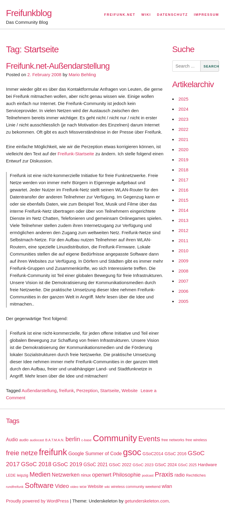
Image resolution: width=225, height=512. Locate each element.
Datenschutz (172, 14)
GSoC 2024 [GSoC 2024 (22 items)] (166, 464)
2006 (183, 291)
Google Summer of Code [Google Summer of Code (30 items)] (95, 453)
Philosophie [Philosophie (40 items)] (127, 475)
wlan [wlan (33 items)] (167, 486)
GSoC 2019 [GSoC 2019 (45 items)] (67, 464)
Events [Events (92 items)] (149, 439)
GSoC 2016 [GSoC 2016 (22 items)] (176, 453)
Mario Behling (82, 74)
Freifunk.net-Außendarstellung (58, 66)
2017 (183, 179)
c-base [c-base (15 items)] (86, 440)
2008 (183, 270)
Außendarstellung (39, 390)
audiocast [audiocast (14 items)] (37, 440)
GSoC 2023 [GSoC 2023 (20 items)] (143, 465)
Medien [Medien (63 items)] (40, 474)
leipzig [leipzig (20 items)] (22, 475)
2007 (183, 281)
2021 (183, 139)
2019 (183, 159)
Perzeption (87, 390)
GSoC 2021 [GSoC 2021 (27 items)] (95, 464)
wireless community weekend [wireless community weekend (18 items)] (135, 486)
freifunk (66, 390)
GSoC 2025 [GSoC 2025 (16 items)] (187, 465)
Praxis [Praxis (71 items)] (164, 474)
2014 (183, 210)
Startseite (109, 390)
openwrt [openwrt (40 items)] (101, 475)
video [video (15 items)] (74, 486)
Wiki (146, 14)
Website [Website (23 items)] (95, 486)
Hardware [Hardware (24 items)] (207, 464)
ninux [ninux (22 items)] (86, 475)
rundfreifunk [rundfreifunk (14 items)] (15, 486)
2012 (183, 230)
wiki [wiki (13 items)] (107, 486)
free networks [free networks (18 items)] (173, 440)
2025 (183, 98)
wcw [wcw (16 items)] (83, 487)
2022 (183, 129)
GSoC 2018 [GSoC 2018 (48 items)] (36, 464)
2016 (183, 189)
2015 (183, 200)
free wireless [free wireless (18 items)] (196, 440)
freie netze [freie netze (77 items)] (22, 453)
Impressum (206, 14)
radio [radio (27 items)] (179, 474)
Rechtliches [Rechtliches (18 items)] (196, 475)
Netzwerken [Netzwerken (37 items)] (66, 475)
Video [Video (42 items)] (62, 486)
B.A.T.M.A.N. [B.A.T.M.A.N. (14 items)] (54, 440)
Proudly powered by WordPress (37, 500)
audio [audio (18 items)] (23, 440)
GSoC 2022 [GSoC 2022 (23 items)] (120, 464)
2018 (183, 169)
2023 (183, 119)
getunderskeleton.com (147, 500)
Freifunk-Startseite (76, 153)
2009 (183, 260)
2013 (183, 220)
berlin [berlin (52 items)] (73, 439)
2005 (183, 301)
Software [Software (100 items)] (39, 485)
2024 (183, 109)
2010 (183, 250)
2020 (183, 149)
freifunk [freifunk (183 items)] (53, 452)
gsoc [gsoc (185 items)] (132, 452)
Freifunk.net (120, 14)
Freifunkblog (29, 13)
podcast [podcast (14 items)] (147, 475)
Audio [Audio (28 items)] (12, 439)
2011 (183, 240)
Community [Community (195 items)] (115, 438)
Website (130, 390)
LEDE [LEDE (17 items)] (11, 475)
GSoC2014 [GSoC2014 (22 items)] (152, 453)
